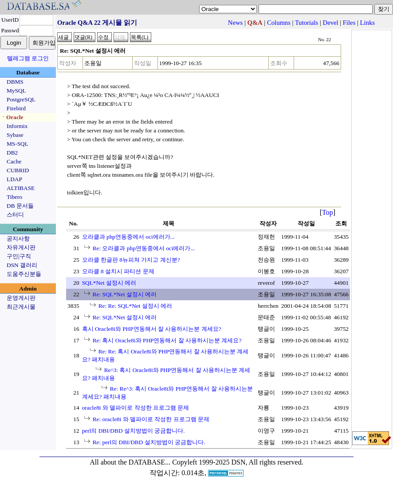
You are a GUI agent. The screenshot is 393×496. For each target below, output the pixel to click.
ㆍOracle (11, 117)
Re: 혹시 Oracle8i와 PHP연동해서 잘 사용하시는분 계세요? (167, 340)
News (235, 22)
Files (349, 22)
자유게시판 (21, 247)
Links (367, 22)
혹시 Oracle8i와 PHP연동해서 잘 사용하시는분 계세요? (151, 329)
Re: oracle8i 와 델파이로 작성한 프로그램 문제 (151, 419)
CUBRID (18, 170)
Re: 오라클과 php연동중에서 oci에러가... (144, 248)
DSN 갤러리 (22, 265)
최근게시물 (21, 306)
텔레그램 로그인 (28, 58)
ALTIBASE (21, 188)
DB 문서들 (20, 205)
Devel (330, 22)
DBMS (15, 81)
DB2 (12, 152)
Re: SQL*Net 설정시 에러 (125, 294)
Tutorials (306, 22)
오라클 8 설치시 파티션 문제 (118, 271)
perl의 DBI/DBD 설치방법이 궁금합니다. (133, 430)
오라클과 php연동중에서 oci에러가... (128, 236)
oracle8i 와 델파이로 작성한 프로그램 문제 (135, 407)
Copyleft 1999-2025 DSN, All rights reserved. (237, 462)
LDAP (14, 179)
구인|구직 (19, 256)
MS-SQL (17, 143)
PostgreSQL (21, 99)
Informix (17, 126)
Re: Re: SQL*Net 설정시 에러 (135, 305)
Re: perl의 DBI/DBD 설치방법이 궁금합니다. (149, 442)
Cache (14, 161)
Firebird (16, 108)
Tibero (14, 197)
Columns (279, 22)
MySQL (16, 90)
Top (327, 212)
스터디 (15, 214)
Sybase (15, 135)
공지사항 (18, 238)
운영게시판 (21, 297)
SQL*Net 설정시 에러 (109, 282)
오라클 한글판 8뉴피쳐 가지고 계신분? (131, 259)
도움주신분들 (24, 274)
